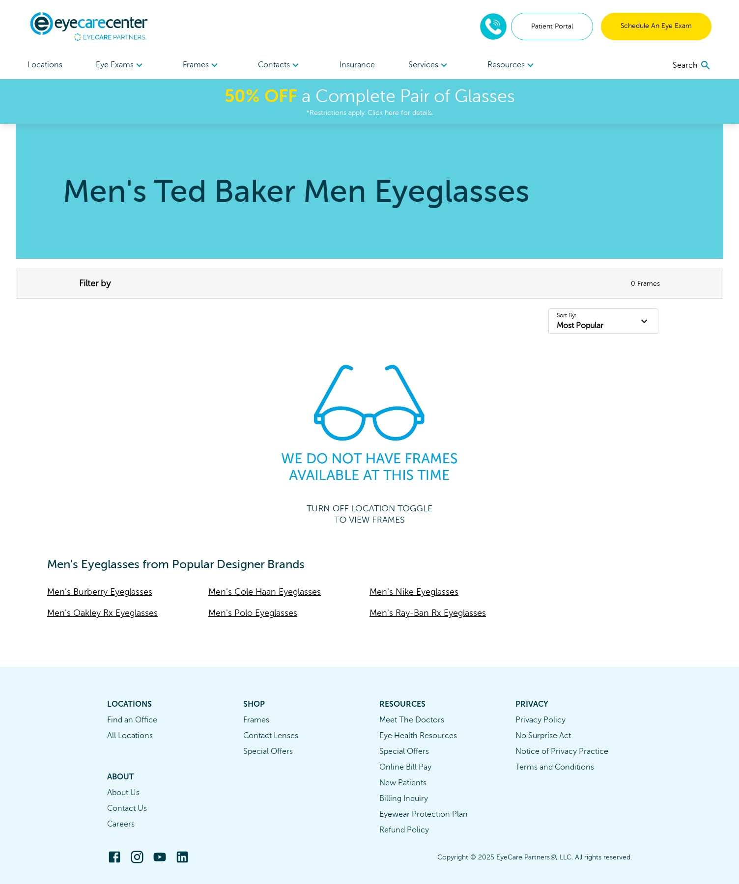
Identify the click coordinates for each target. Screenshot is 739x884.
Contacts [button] (280, 65)
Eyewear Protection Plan (423, 814)
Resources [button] (512, 65)
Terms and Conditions (554, 767)
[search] (692, 65)
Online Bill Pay (405, 767)
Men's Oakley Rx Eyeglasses (102, 613)
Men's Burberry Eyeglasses (99, 592)
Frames (256, 720)
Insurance (357, 64)
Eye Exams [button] (120, 65)
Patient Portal (552, 26)
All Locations (130, 735)
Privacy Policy (540, 720)
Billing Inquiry (403, 798)
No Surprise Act (543, 735)
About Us (123, 792)
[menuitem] (120, 65)
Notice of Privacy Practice (561, 751)
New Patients (402, 782)
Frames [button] (202, 65)
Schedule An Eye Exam (656, 25)
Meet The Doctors (411, 720)
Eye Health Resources (418, 735)
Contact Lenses (270, 735)
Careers (121, 824)
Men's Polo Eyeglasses (252, 613)
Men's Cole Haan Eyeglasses (264, 592)
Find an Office (132, 720)
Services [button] (429, 65)
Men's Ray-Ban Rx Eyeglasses (428, 613)
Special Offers (268, 751)
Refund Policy (404, 830)
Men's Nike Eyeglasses (414, 592)
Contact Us (127, 808)
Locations (45, 64)
